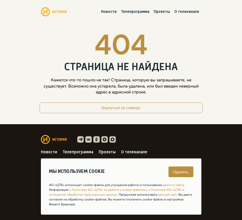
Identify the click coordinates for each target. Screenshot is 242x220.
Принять (181, 172)
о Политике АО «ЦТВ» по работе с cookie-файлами (108, 189)
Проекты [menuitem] (162, 12)
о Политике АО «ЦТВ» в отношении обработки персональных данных (116, 192)
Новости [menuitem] (109, 12)
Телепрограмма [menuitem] (135, 12)
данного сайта (173, 185)
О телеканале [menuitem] (186, 12)
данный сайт (167, 194)
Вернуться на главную (121, 108)
